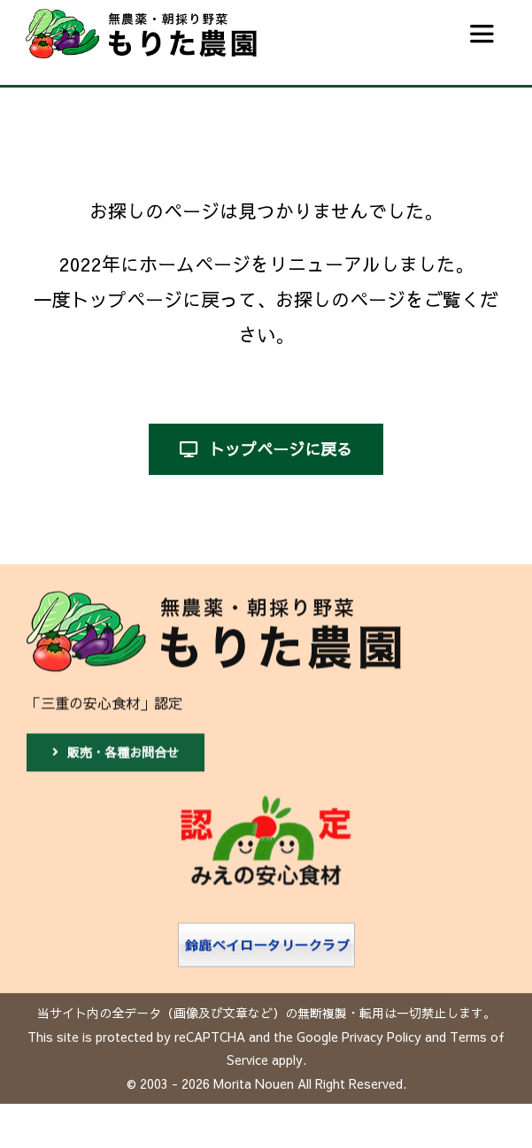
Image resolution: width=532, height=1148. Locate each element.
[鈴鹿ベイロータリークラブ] (266, 931)
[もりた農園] (214, 598)
